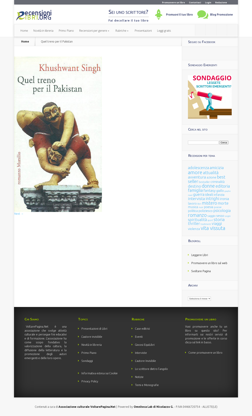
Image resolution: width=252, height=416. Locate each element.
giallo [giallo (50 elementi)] (220, 190)
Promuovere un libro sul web (209, 263)
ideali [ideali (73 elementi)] (209, 195)
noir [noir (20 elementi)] (201, 207)
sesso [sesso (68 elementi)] (220, 216)
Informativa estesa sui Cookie (99, 373)
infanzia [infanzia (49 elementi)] (219, 194)
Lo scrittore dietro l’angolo (151, 368)
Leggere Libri (199, 255)
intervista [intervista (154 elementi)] (196, 198)
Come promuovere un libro (205, 352)
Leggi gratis (164, 31)
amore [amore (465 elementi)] (195, 172)
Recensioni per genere (93, 31)
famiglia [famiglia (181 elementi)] (195, 190)
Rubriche (120, 31)
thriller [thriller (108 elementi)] (194, 223)
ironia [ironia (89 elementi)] (224, 199)
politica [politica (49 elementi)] (193, 210)
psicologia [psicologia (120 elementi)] (222, 210)
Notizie (139, 377)
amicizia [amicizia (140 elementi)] (217, 167)
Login (208, 2)
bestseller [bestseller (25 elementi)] (204, 181)
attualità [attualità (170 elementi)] (211, 172)
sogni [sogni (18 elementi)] (227, 216)
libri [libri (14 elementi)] (199, 204)
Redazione (221, 2)
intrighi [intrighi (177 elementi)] (212, 198)
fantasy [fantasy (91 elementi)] (210, 190)
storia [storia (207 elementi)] (219, 219)
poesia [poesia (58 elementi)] (208, 207)
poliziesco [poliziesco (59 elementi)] (205, 211)
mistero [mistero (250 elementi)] (209, 202)
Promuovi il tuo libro (179, 14)
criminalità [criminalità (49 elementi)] (218, 181)
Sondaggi (87, 360)
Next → (19, 213)
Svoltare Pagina (201, 271)
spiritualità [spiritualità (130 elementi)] (197, 219)
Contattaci (195, 2)
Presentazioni (143, 31)
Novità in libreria (43, 31)
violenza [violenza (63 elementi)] (194, 229)
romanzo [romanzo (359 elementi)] (197, 215)
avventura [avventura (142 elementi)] (197, 177)
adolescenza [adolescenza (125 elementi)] (198, 167)
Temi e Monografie (147, 385)
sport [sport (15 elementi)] (210, 220)
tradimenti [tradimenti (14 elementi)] (206, 224)
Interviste (141, 352)
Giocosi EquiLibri (145, 344)
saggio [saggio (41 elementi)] (211, 215)
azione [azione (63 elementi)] (211, 177)
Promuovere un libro (173, 2)
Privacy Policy (89, 381)
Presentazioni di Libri (94, 328)
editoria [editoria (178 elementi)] (223, 186)
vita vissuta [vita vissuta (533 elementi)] (213, 228)
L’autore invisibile (91, 336)
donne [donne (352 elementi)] (208, 185)
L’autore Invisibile (145, 360)
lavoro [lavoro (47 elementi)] (192, 203)
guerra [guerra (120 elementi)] (198, 194)
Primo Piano (66, 31)
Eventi (139, 336)
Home (24, 31)
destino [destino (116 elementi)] (194, 186)
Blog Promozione (221, 14)
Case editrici (142, 328)
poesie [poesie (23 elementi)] (218, 207)
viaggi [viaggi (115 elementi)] (217, 223)
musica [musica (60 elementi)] (193, 207)
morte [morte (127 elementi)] (223, 203)
